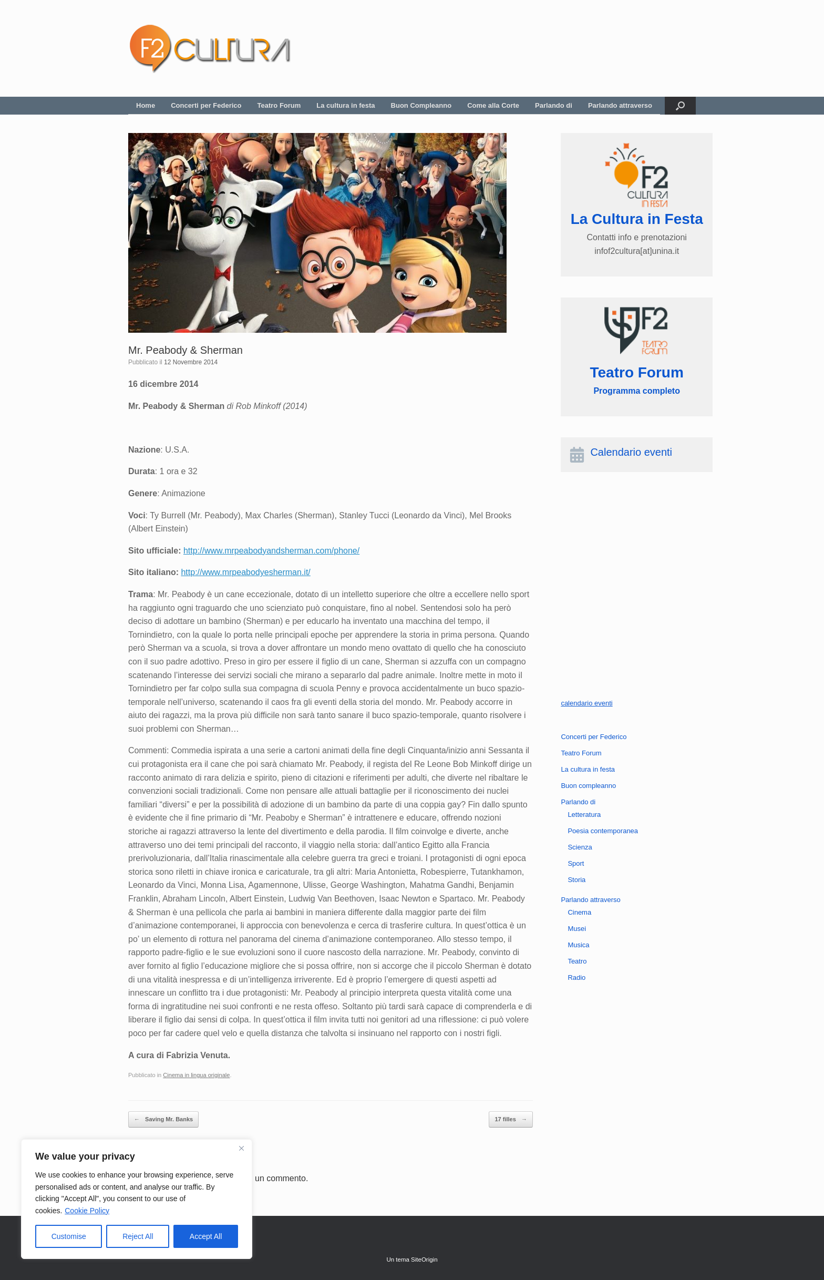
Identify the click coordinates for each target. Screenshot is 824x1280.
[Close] (241, 1148)
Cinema (579, 912)
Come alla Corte (493, 105)
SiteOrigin (424, 1259)
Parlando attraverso (620, 105)
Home (145, 105)
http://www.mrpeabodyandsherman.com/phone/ (271, 550)
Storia (576, 880)
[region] (136, 1199)
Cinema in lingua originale (196, 1075)
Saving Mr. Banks (163, 1119)
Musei (577, 929)
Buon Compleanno (421, 105)
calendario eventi (586, 703)
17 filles (511, 1119)
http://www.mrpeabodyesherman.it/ (245, 572)
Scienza (580, 847)
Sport (576, 863)
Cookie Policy (87, 1210)
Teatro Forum (279, 105)
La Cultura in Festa (637, 219)
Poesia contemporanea (603, 831)
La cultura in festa (345, 105)
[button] (680, 106)
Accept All (206, 1236)
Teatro (577, 961)
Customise (69, 1236)
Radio (576, 977)
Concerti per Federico (206, 105)
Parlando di (553, 105)
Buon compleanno (588, 786)
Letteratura (584, 814)
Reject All (137, 1236)
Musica (578, 945)
